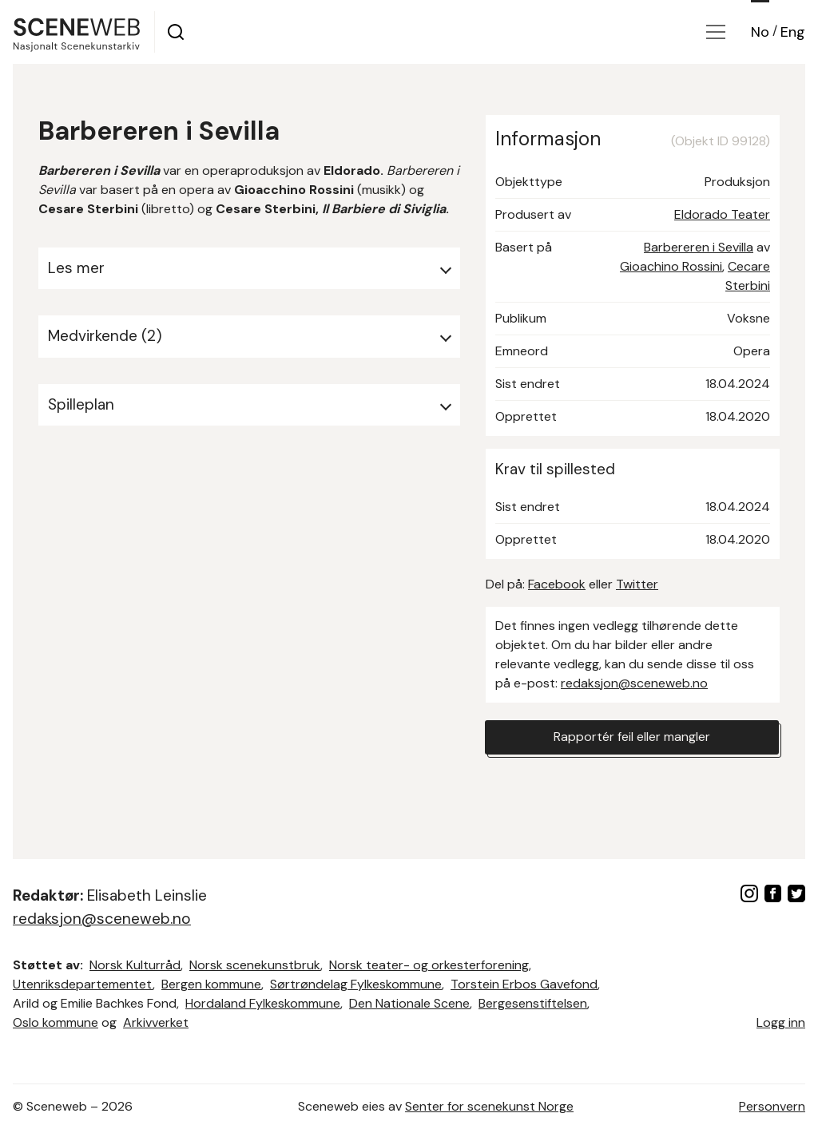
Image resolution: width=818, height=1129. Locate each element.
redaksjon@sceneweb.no (634, 683)
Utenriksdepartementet (83, 984)
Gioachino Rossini (671, 266)
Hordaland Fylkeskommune (262, 1003)
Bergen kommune (211, 984)
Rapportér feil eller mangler (632, 737)
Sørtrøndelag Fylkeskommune (356, 984)
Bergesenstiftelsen (532, 1003)
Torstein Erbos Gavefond (524, 984)
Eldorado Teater (722, 214)
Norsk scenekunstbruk (254, 965)
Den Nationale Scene (409, 1003)
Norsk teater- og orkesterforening (429, 965)
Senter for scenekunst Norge (489, 1106)
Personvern (772, 1106)
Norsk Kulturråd (135, 965)
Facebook (557, 584)
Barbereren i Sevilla (698, 247)
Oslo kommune (55, 1022)
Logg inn (780, 1022)
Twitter (637, 584)
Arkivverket (156, 1022)
